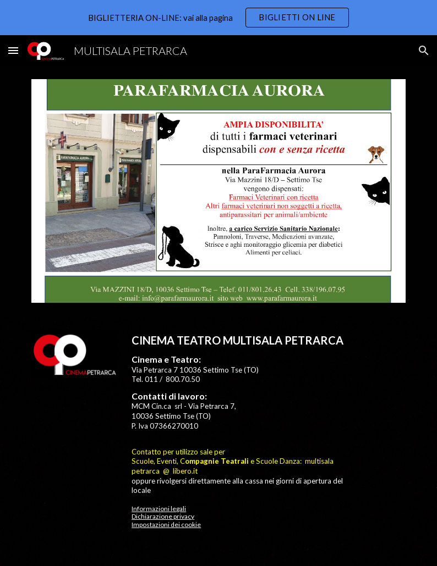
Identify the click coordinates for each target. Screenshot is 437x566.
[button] (13, 50)
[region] (218, 17)
